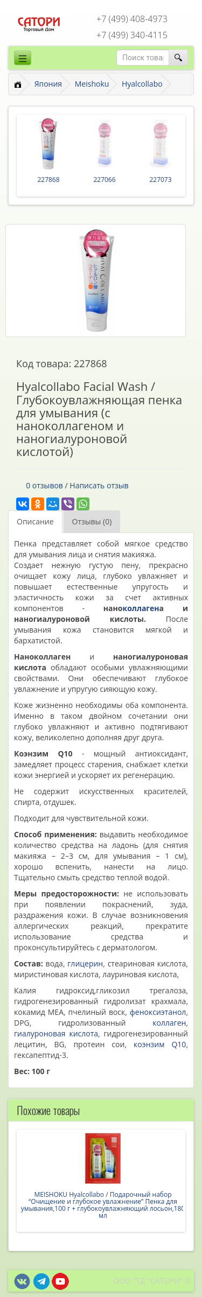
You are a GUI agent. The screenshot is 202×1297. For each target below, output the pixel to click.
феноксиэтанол (158, 1012)
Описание (35, 521)
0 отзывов (44, 485)
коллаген (141, 608)
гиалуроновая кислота (56, 1033)
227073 (160, 179)
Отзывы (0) (92, 521)
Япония (48, 84)
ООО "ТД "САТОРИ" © (152, 1280)
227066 (104, 179)
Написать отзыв (98, 485)
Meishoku (92, 84)
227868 (48, 179)
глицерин (85, 963)
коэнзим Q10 (160, 1044)
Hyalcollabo (142, 84)
